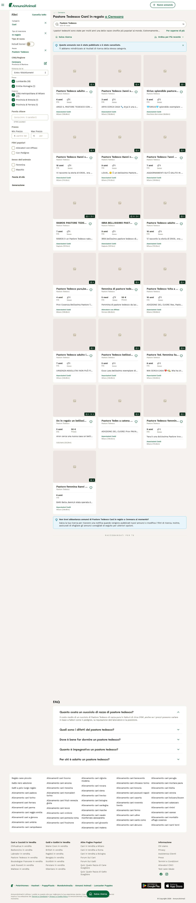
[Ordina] (169, 37)
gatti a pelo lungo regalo (24, 788)
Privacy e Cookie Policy (58, 896)
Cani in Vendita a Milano (92, 846)
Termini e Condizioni (168, 861)
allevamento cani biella (163, 788)
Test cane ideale (166, 869)
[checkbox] (13, 75)
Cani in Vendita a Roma (92, 850)
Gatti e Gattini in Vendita (58, 842)
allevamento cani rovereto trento (130, 804)
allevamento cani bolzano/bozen (167, 798)
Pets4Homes (22, 885)
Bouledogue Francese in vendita (26, 861)
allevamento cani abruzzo (129, 825)
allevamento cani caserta (129, 798)
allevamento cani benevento (131, 778)
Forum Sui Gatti (88, 861)
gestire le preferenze (95, 896)
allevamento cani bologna (94, 800)
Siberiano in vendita (55, 869)
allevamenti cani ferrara (24, 802)
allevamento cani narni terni (165, 825)
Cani (15, 27)
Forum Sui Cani (88, 857)
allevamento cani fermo (128, 810)
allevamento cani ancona (59, 783)
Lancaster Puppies (103, 885)
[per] (41, 209)
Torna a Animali (20, 20)
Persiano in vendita (55, 865)
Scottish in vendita (55, 861)
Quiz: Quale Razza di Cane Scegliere (93, 866)
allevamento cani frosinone (60, 823)
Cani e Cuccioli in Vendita (23, 842)
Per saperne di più (175, 31)
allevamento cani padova (24, 793)
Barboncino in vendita (21, 850)
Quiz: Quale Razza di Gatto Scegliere (94, 873)
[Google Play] (151, 885)
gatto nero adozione (22, 783)
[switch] (30, 56)
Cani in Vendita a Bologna (93, 854)
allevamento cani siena (93, 790)
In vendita (19, 39)
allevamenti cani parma (23, 807)
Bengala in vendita (55, 857)
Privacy (161, 850)
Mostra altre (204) (37, 124)
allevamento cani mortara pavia (167, 783)
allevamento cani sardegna (95, 805)
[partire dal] (22, 209)
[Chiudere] (183, 45)
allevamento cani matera (94, 827)
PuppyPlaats (48, 885)
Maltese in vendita (20, 869)
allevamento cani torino (23, 798)
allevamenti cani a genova (25, 817)
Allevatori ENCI (165, 865)
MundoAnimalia (65, 885)
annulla (42, 62)
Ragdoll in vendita (54, 854)
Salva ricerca (64, 37)
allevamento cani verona (163, 793)
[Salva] (91, 92)
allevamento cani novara (94, 786)
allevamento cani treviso (94, 795)
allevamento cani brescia (129, 788)
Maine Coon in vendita (57, 846)
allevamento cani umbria (24, 822)
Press (161, 857)
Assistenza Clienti (167, 854)
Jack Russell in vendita (22, 865)
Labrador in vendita (20, 854)
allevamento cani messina (60, 788)
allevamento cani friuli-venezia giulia (62, 801)
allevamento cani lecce (58, 808)
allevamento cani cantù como (131, 820)
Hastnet (35, 885)
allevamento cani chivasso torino (133, 783)
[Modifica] (45, 136)
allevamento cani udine (128, 815)
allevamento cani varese (163, 812)
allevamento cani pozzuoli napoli (133, 793)
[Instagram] (166, 874)
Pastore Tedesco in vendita (24, 857)
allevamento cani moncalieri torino (61, 794)
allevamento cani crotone (59, 813)
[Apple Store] (174, 885)
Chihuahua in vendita (21, 846)
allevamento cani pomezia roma (63, 818)
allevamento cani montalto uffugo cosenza (164, 818)
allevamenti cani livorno (59, 778)
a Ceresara (114, 16)
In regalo (34, 39)
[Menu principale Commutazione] (2, 5)
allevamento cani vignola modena (94, 779)
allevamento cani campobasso (27, 827)
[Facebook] (161, 874)
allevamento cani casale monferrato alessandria (94, 816)
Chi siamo (163, 846)
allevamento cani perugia (163, 778)
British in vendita (54, 850)
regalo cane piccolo (21, 778)
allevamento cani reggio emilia (27, 812)
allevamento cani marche (94, 810)
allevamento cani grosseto (95, 823)
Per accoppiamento (23, 46)
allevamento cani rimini (163, 807)
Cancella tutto (39, 14)
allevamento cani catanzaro (165, 802)
